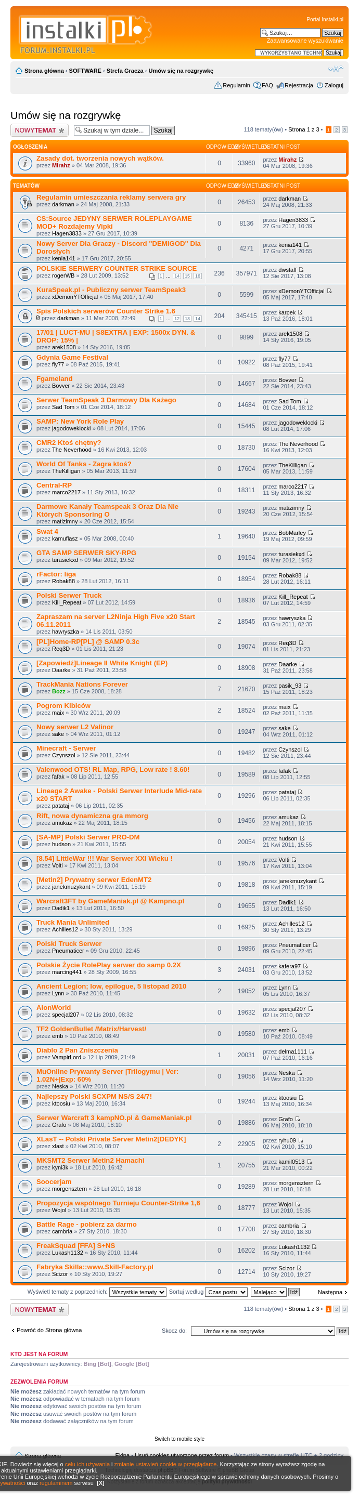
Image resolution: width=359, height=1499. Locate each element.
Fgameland (54, 379)
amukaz (62, 823)
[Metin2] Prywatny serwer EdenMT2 (93, 880)
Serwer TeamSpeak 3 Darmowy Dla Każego (106, 400)
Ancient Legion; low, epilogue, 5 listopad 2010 (111, 986)
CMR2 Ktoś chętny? (68, 442)
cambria (62, 1231)
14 (176, 276)
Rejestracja (299, 85)
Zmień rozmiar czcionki (335, 68)
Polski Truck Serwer (68, 944)
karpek (287, 312)
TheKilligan (66, 471)
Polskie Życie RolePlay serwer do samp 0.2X (108, 965)
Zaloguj (334, 85)
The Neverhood (72, 449)
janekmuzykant (71, 887)
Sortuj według (208, 1291)
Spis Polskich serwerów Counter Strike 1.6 (105, 311)
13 (187, 318)
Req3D (61, 649)
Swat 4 (47, 531)
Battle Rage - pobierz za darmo (86, 1224)
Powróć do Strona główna (49, 1330)
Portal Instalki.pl (324, 19)
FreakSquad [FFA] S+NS (75, 1246)
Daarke (61, 670)
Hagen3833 (67, 233)
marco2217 (66, 492)
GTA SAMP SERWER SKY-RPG (86, 553)
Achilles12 (65, 929)
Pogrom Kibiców (63, 705)
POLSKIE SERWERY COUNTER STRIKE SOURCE (116, 268)
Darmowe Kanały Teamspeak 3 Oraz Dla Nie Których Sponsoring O (107, 510)
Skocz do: (174, 1330)
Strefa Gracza (125, 71)
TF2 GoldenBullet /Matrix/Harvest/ (91, 1029)
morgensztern (69, 1189)
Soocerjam (53, 1182)
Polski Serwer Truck (68, 595)
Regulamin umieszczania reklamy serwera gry (111, 197)
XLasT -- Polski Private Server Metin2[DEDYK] (111, 1139)
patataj (60, 806)
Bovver (61, 386)
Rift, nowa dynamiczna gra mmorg (92, 816)
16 (197, 276)
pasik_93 (289, 685)
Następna (330, 1292)
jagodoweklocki (71, 428)
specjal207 (66, 1014)
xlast (58, 1146)
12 (176, 318)
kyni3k (60, 1167)
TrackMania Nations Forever (82, 684)
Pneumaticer (68, 951)
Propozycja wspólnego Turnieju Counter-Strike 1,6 (118, 1203)
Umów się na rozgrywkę (180, 71)
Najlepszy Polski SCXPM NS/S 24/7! (94, 1096)
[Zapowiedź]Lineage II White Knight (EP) (102, 663)
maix (58, 712)
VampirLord (66, 1057)
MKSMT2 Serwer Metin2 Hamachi (90, 1160)
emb (57, 1036)
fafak (58, 776)
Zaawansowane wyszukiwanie (305, 40)
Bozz (59, 691)
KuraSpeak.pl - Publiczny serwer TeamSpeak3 (111, 290)
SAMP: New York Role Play (80, 421)
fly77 (58, 364)
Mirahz (61, 165)
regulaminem (56, 1483)
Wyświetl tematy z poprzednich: (97, 1291)
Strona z (303, 129)
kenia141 (63, 258)
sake (58, 734)
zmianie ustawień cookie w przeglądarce (165, 1464)
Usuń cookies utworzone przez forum (182, 1455)
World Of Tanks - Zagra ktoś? (84, 464)
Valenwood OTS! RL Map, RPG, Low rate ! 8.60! (112, 769)
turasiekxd (65, 560)
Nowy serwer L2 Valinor (74, 727)
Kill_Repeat (66, 602)
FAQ (267, 85)
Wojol (59, 1210)
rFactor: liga (56, 574)
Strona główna (44, 71)
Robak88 (63, 581)
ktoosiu (61, 1103)
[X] (101, 1483)
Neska (60, 1086)
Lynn (58, 993)
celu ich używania (87, 1464)
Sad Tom (63, 407)
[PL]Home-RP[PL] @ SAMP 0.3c (87, 642)
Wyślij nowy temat (39, 130)
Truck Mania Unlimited (72, 922)
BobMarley (292, 533)
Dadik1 (61, 908)
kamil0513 (291, 1162)
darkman (63, 204)
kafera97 (289, 966)
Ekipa (123, 1455)
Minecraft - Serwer (66, 748)
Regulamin (236, 85)
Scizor (60, 1274)
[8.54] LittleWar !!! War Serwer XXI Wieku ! (104, 858)
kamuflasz (65, 538)
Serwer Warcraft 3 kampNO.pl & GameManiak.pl (114, 1118)
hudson (61, 844)
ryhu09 (287, 1140)
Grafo (59, 1125)
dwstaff (287, 270)
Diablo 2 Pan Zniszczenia (77, 1050)
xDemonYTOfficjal (75, 297)
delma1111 (292, 1051)
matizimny (65, 521)
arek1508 (64, 347)
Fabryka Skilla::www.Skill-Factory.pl (94, 1267)
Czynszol (63, 755)
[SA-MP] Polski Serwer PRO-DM (88, 837)
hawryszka (65, 631)
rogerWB (63, 275)
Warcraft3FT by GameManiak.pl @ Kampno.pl (110, 901)
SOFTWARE (85, 71)
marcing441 (67, 972)
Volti (57, 865)
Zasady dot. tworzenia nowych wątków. (100, 158)
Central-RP (54, 485)
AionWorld (53, 1007)
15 (187, 276)
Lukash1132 (67, 1253)
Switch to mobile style (179, 1439)
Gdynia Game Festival (72, 357)
